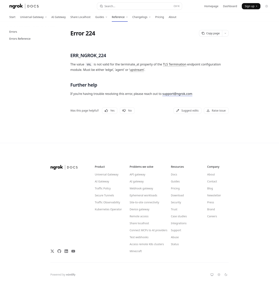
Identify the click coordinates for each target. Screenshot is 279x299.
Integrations (179, 223)
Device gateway (139, 209)
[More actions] (225, 33)
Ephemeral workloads (143, 195)
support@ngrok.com (177, 94)
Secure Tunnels (104, 195)
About (172, 18)
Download (177, 195)
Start (12, 18)
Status (175, 244)
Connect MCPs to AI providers (144, 230)
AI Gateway (58, 18)
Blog (210, 188)
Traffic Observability (107, 202)
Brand (211, 209)
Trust (174, 209)
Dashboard (230, 6)
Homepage (211, 6)
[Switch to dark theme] (226, 274)
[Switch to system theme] (212, 274)
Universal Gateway (106, 174)
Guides (175, 181)
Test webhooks (139, 237)
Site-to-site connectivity (144, 202)
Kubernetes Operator (108, 209)
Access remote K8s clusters (144, 244)
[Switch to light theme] (219, 274)
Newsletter (214, 195)
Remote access (139, 216)
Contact (212, 181)
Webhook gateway (141, 188)
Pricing (159, 18)
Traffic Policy (103, 188)
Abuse (175, 237)
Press (210, 202)
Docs (174, 174)
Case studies (179, 216)
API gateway (137, 174)
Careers (212, 216)
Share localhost (139, 223)
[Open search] (139, 6)
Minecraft (136, 251)
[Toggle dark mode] (267, 6)
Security (176, 202)
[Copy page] (210, 33)
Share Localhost (80, 18)
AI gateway (137, 181)
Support (176, 230)
